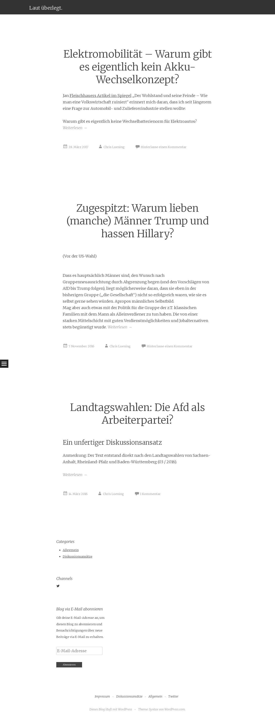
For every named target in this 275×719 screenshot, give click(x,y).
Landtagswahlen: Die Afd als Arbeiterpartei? (137, 413)
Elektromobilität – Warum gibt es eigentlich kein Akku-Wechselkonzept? (137, 67)
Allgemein (71, 550)
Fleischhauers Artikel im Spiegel (100, 95)
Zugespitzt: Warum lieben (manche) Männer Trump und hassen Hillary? (137, 221)
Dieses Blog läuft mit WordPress (110, 709)
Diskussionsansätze (77, 556)
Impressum (102, 696)
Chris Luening (114, 147)
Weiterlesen (75, 127)
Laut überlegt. (45, 8)
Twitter (173, 696)
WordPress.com (174, 709)
